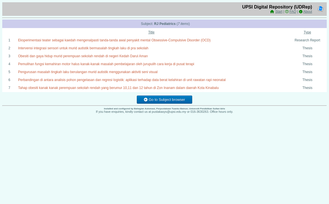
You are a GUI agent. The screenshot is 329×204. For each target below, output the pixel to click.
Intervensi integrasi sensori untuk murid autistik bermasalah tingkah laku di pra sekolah (83, 48)
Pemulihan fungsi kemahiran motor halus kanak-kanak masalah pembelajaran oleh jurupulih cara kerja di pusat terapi (106, 64)
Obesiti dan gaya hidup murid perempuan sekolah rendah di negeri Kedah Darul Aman (83, 56)
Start (278, 12)
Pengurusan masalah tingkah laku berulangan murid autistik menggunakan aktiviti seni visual (88, 72)
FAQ (292, 12)
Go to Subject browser (164, 99)
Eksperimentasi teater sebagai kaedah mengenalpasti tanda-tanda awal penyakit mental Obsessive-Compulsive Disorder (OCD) (114, 40)
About (307, 12)
